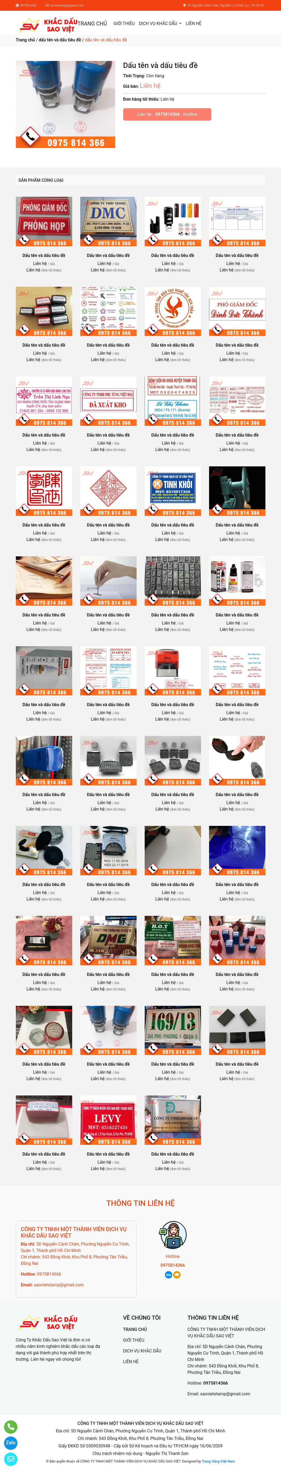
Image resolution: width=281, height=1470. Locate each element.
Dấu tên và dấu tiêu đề (44, 255)
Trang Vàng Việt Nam (218, 1461)
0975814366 (167, 114)
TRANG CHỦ (92, 23)
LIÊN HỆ (193, 23)
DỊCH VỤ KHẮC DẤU (158, 23)
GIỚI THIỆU (124, 23)
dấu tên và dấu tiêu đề (60, 39)
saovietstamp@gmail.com (59, 1284)
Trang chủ (25, 39)
